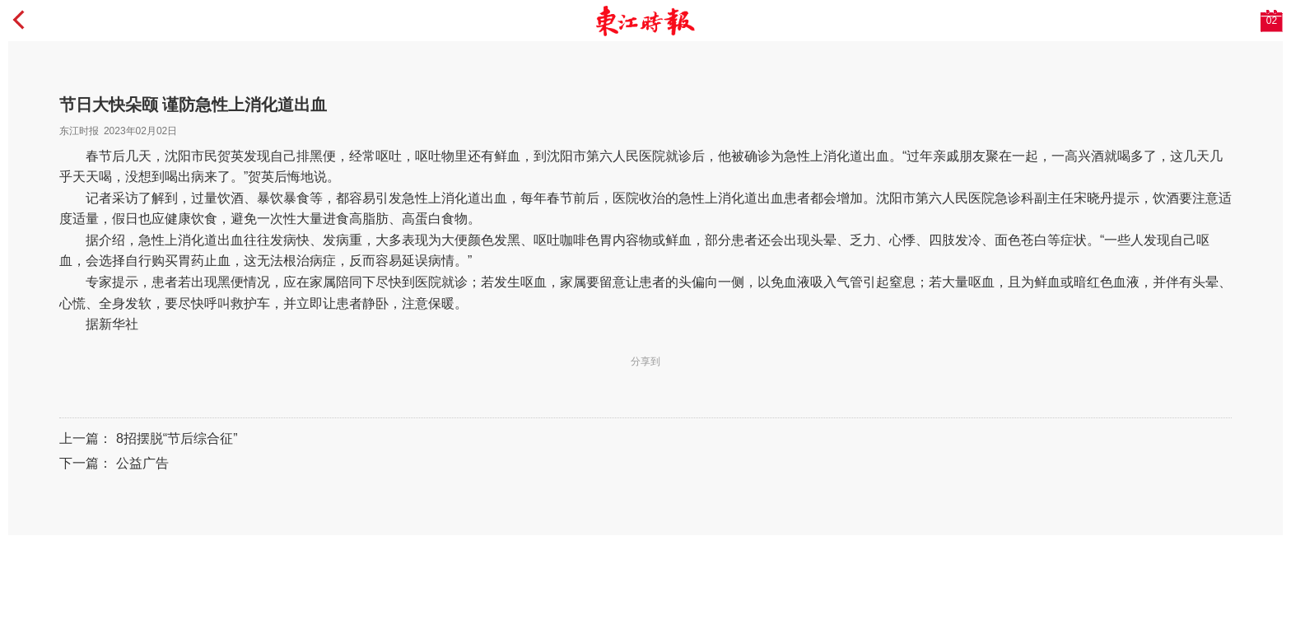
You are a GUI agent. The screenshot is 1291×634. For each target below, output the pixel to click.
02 (1271, 20)
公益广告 (142, 463)
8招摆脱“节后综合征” (177, 438)
